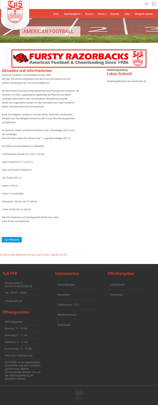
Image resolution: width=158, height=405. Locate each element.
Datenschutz (117, 284)
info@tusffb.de (13, 301)
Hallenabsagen (66, 284)
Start (56, 13)
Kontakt (114, 13)
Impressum (116, 294)
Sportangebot (72, 13)
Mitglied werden (144, 13)
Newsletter (63, 294)
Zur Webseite (11, 239)
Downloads (64, 324)
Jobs (127, 13)
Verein (101, 13)
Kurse (88, 13)
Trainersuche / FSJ (68, 304)
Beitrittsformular (66, 314)
